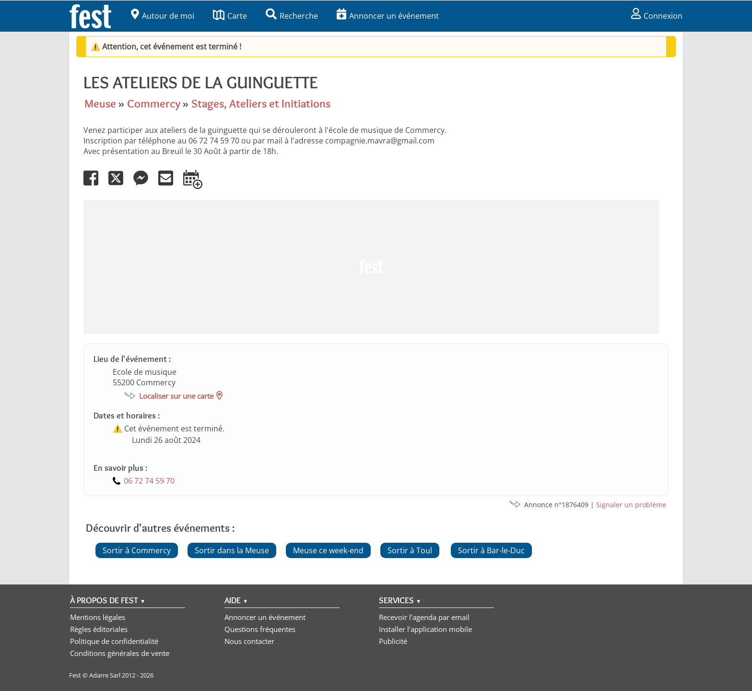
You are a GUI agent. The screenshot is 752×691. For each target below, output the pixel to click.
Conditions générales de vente (119, 653)
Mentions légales (97, 617)
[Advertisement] (371, 267)
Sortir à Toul (410, 550)
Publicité (393, 641)
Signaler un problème (631, 504)
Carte (230, 16)
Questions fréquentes (259, 629)
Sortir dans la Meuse (232, 550)
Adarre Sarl (104, 675)
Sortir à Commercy (137, 550)
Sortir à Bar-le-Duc (491, 550)
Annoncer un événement (388, 16)
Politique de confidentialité (114, 641)
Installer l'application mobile (425, 629)
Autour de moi (162, 16)
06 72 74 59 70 (149, 481)
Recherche (292, 16)
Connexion (656, 16)
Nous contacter (249, 641)
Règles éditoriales (99, 629)
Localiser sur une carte (176, 396)
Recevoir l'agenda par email (424, 617)
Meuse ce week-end (328, 550)
